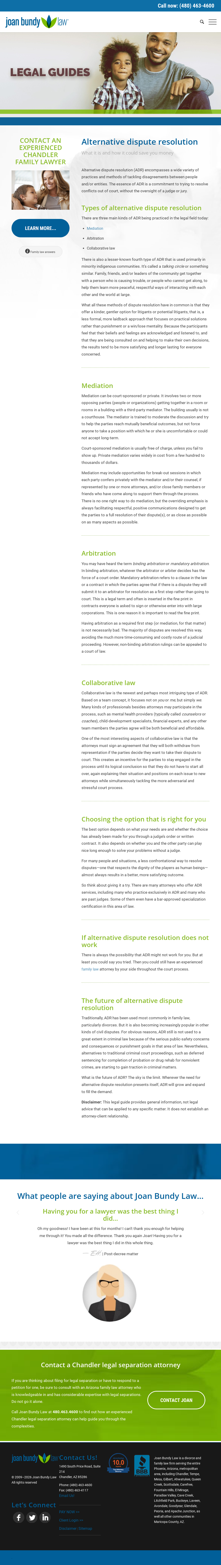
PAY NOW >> (69, 1512)
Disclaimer (67, 1528)
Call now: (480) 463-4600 (186, 6)
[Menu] (210, 21)
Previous (22, 1214)
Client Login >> (71, 1520)
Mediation (95, 228)
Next (199, 1214)
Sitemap (85, 1528)
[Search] (199, 21)
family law (90, 969)
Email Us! (66, 1495)
